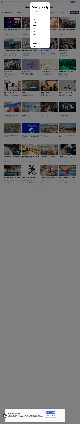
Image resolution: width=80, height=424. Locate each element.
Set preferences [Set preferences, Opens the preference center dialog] (50, 418)
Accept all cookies (50, 412)
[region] (35, 415)
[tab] (40, 16)
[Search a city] (40, 11)
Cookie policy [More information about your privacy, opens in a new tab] (40, 416)
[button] (5, 416)
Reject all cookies (51, 415)
